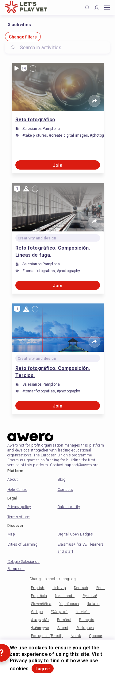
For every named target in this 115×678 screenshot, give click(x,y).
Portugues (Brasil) (47, 636)
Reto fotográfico (35, 119)
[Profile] (97, 7)
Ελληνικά (59, 612)
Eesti (100, 588)
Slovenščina (41, 604)
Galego (37, 612)
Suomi (62, 628)
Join (58, 165)
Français (86, 620)
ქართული (40, 628)
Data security (69, 507)
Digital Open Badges (75, 534)
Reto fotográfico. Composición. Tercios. (52, 371)
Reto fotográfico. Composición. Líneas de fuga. (52, 251)
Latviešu (83, 612)
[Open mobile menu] (107, 7)
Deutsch (81, 588)
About (12, 479)
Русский (89, 596)
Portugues (85, 628)
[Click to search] (87, 7)
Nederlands (65, 596)
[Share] (94, 101)
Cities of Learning (22, 544)
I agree (43, 668)
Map (11, 534)
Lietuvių (59, 588)
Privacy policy (19, 507)
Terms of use (18, 517)
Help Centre (17, 489)
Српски (95, 636)
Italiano (93, 604)
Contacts (65, 489)
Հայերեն (40, 620)
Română (64, 620)
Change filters (23, 36)
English (37, 588)
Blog (62, 479)
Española (39, 596)
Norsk (76, 636)
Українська (69, 604)
